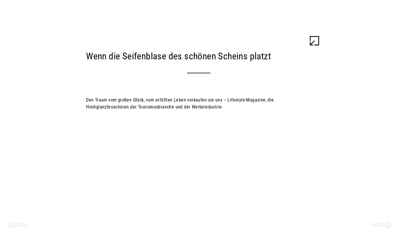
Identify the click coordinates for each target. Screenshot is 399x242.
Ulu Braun (360, 12)
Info (378, 41)
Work (376, 29)
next (380, 224)
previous (19, 224)
